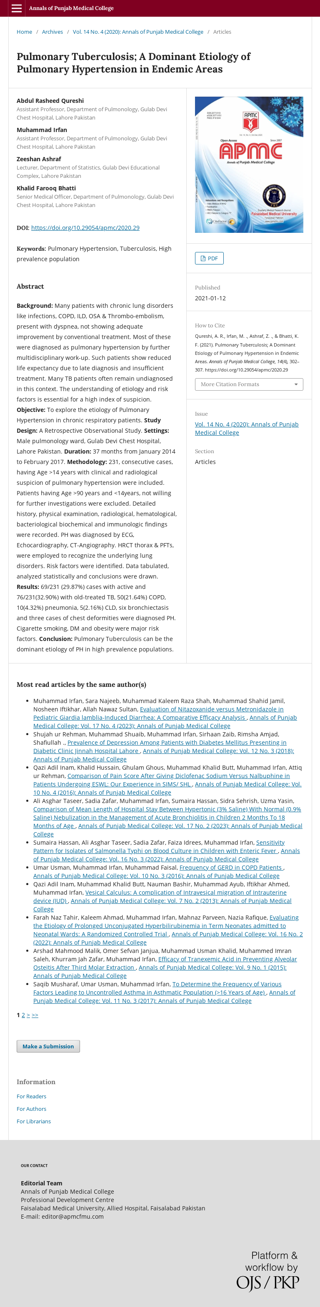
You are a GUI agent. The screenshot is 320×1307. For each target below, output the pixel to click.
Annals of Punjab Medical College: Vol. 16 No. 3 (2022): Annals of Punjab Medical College (166, 855)
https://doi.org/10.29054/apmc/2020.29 (85, 228)
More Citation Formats (230, 384)
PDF (212, 258)
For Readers (31, 1096)
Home (24, 31)
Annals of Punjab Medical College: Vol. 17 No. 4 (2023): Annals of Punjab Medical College (165, 721)
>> (35, 1015)
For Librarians (34, 1121)
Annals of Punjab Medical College (71, 8)
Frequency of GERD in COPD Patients (231, 867)
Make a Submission (48, 1046)
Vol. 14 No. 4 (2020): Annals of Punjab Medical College (138, 31)
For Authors (31, 1108)
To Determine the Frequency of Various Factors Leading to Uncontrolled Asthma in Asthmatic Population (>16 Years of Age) (157, 988)
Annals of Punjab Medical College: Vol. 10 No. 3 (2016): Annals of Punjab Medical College (156, 876)
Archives (52, 31)
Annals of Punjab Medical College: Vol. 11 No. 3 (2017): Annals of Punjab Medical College (164, 996)
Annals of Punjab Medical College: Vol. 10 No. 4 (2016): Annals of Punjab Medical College (167, 788)
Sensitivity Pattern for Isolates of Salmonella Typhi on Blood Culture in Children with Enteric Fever (159, 846)
